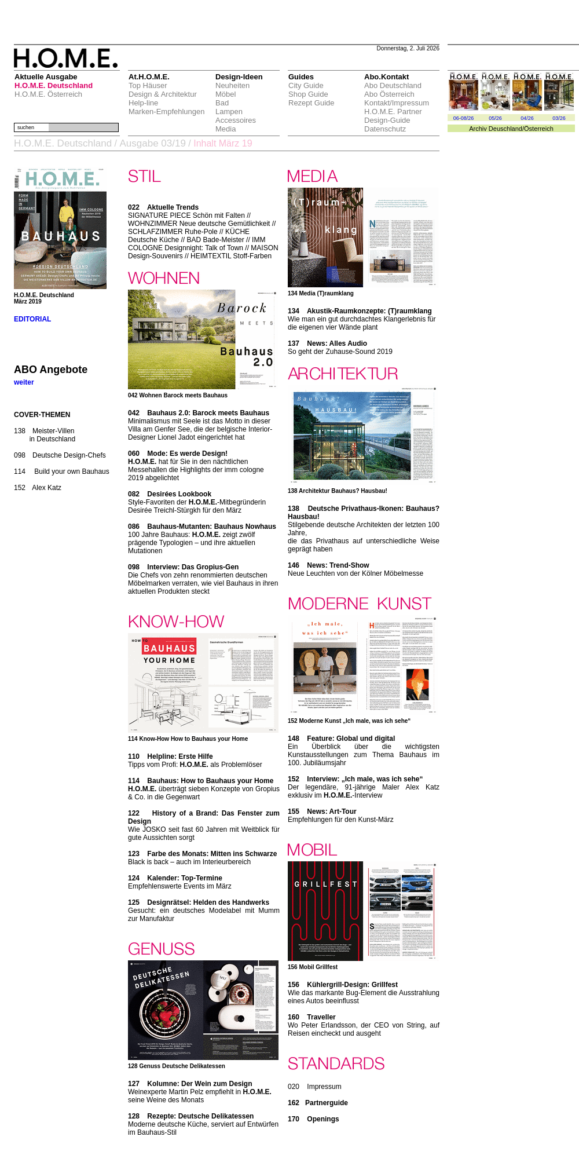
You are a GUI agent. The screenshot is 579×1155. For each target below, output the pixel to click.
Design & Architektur (163, 94)
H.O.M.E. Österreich (48, 94)
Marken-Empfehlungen (167, 111)
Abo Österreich (389, 94)
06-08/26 (463, 118)
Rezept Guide (311, 102)
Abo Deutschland (393, 85)
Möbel (225, 94)
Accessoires (235, 120)
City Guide (306, 85)
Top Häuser (148, 85)
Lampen (229, 111)
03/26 (559, 118)
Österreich (539, 128)
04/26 (527, 118)
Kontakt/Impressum (396, 102)
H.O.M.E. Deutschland (53, 85)
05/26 (495, 118)
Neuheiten (232, 85)
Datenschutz (385, 129)
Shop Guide (308, 94)
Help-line (143, 102)
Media (225, 129)
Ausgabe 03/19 (152, 143)
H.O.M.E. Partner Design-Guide (393, 116)
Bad (222, 102)
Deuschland (505, 128)
